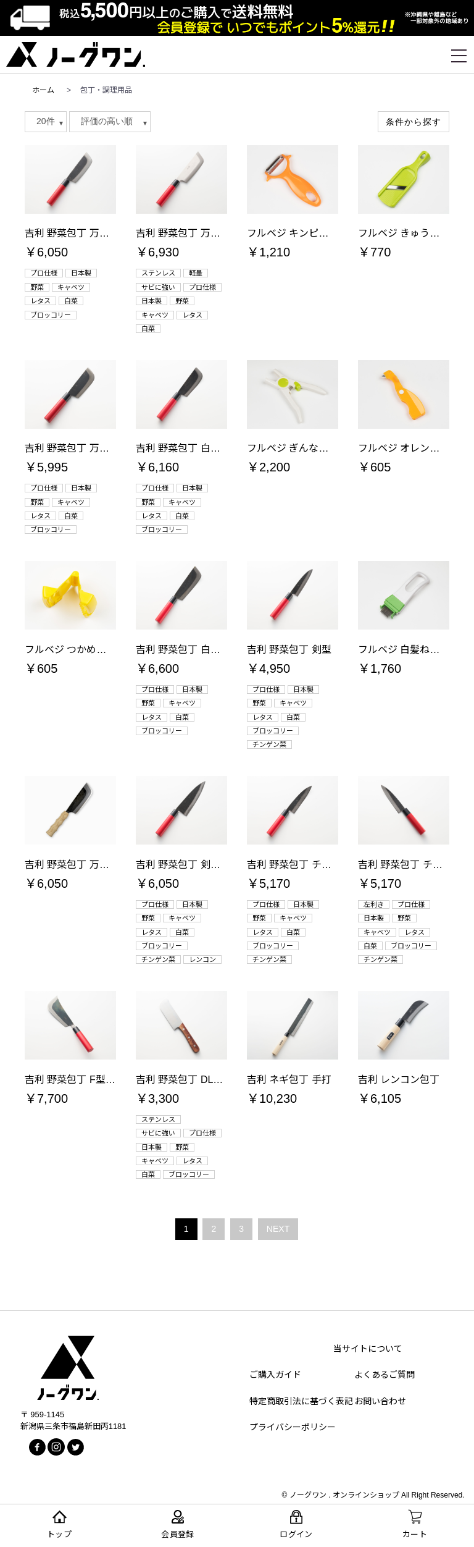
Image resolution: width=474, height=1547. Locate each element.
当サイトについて (367, 1349)
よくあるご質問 (384, 1375)
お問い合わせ (380, 1401)
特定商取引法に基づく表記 (301, 1401)
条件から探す (413, 122)
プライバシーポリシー (292, 1427)
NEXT (278, 1229)
